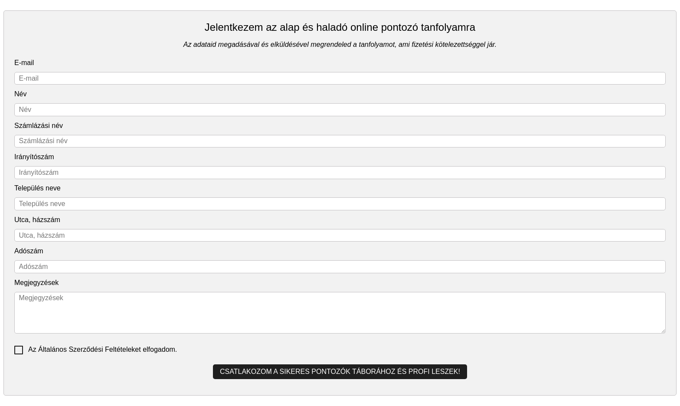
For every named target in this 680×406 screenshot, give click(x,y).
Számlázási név (38, 125)
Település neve (37, 188)
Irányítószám (34, 156)
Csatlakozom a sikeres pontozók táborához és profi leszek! (340, 371)
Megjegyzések (36, 282)
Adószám (28, 251)
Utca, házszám (37, 219)
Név (20, 94)
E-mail (24, 62)
